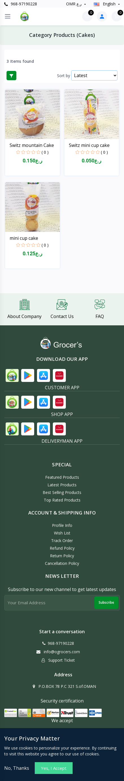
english (105, 3)
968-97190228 (20, 3)
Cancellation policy (62, 563)
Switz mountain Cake (32, 145)
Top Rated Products (62, 500)
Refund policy (62, 548)
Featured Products (62, 477)
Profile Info (62, 525)
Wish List (62, 533)
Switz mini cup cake (89, 145)
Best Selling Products (62, 492)
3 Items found (20, 61)
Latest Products (62, 484)
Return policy (62, 555)
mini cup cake (24, 238)
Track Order (62, 540)
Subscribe (106, 602)
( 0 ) (45, 152)
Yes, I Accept (53, 768)
